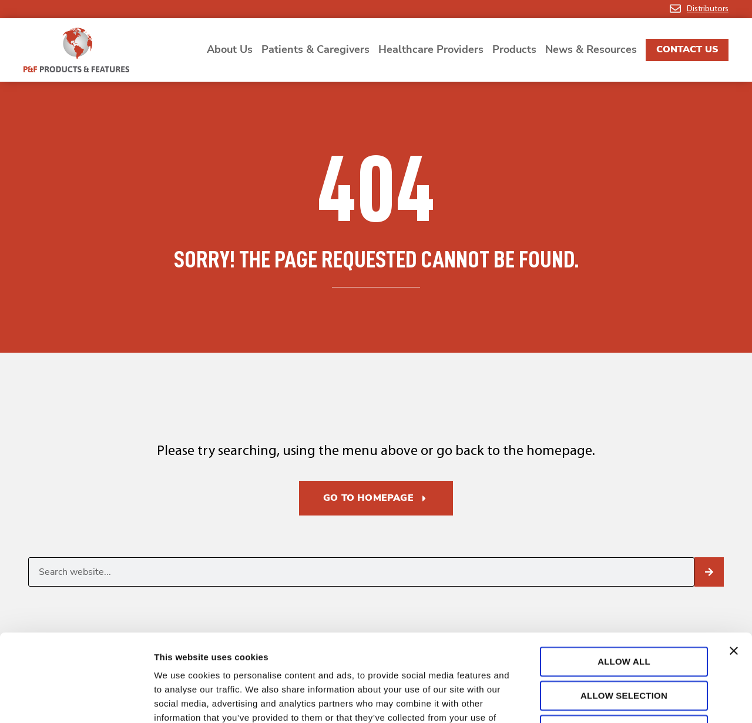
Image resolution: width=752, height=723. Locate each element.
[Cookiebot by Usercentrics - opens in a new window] (76, 700)
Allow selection (623, 613)
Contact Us (687, 49)
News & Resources (591, 49)
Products (514, 49)
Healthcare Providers (431, 49)
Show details (616, 700)
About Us (230, 49)
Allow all (623, 579)
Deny (624, 647)
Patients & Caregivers (315, 49)
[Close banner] (734, 569)
